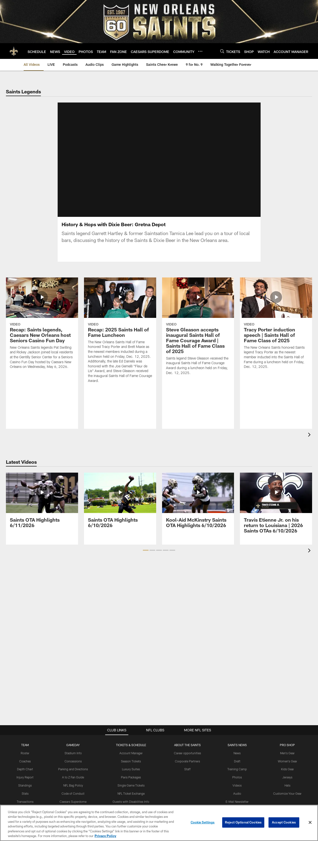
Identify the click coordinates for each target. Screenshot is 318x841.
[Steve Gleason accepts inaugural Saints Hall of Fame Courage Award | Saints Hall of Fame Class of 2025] (198, 329)
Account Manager (131, 753)
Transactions (25, 801)
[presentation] (310, 435)
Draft (237, 761)
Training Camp (237, 769)
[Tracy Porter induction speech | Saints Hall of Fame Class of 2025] (276, 326)
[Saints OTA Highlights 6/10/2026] (120, 503)
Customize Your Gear (287, 793)
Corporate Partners (187, 761)
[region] (159, 823)
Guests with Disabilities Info (131, 801)
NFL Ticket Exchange (131, 793)
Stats (25, 793)
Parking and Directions (73, 769)
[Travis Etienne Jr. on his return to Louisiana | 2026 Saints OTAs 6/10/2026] (276, 506)
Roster (25, 753)
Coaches (25, 761)
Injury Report (25, 777)
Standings (25, 785)
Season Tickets (131, 761)
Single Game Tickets (131, 785)
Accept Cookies (284, 822)
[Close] (310, 822)
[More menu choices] (200, 51)
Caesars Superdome (73, 801)
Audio (237, 793)
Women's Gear (287, 761)
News (237, 753)
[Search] (222, 51)
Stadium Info (73, 753)
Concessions (73, 761)
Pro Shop (287, 745)
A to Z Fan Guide (73, 777)
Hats (287, 785)
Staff (187, 769)
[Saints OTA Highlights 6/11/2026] (42, 503)
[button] (145, 550)
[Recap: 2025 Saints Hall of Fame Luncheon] (120, 333)
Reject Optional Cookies (243, 822)
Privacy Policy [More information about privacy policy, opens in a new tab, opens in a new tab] (105, 836)
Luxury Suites (131, 769)
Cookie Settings (203, 822)
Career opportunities (187, 753)
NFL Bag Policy (73, 785)
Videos (237, 785)
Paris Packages (131, 777)
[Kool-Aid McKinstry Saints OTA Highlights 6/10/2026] (198, 503)
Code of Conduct (73, 793)
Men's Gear (287, 753)
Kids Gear (287, 769)
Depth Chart (25, 769)
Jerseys (287, 777)
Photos (237, 777)
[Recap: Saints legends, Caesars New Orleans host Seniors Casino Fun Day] (42, 326)
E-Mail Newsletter (237, 801)
